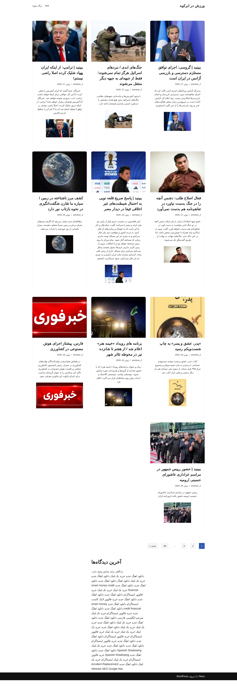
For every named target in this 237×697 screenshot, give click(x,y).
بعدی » (151, 562)
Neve (202, 693)
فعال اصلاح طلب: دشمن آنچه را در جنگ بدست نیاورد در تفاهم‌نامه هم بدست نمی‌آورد (178, 206)
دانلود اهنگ (123, 597)
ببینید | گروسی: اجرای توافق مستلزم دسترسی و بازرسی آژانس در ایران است (179, 72)
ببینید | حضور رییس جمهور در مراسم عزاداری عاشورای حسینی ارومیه (179, 489)
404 (48, 6)
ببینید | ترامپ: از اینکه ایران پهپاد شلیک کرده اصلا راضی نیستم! (62, 72)
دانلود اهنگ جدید (135, 592)
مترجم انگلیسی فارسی (130, 634)
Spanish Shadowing (129, 667)
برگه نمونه (37, 6)
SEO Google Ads (112, 685)
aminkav (194, 84)
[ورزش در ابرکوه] (192, 6)
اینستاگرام (107, 676)
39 (164, 562)
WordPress (182, 693)
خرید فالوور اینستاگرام (119, 630)
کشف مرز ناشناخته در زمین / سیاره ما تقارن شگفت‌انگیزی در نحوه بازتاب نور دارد (61, 206)
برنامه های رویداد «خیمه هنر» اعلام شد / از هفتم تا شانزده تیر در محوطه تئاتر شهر (119, 361)
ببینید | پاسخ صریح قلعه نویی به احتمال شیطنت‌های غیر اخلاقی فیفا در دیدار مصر (120, 206)
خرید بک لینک (117, 592)
